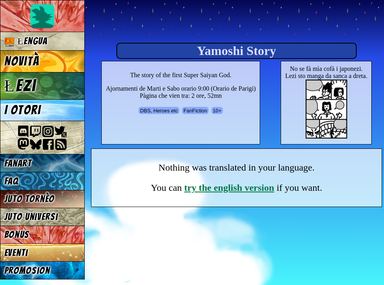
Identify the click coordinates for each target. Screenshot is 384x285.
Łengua (26, 41)
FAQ (11, 181)
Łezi (20, 85)
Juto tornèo (29, 199)
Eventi (16, 253)
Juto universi (31, 217)
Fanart (18, 163)
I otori (22, 110)
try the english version (229, 187)
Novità (21, 61)
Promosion (27, 271)
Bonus (16, 234)
